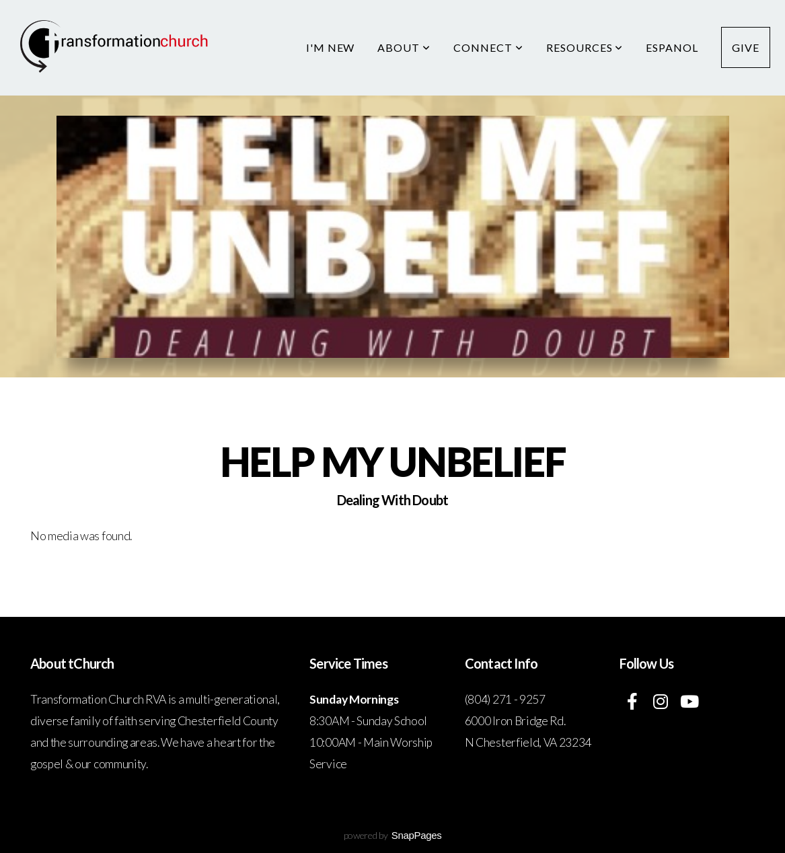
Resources (585, 47)
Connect (488, 47)
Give (745, 47)
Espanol (672, 47)
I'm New (330, 47)
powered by (393, 835)
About (404, 47)
